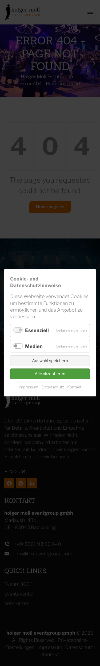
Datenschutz (53, 387)
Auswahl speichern (50, 361)
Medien (34, 346)
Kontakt (74, 387)
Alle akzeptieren (50, 373)
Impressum (28, 387)
